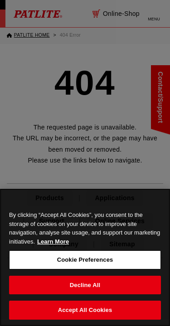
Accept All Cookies (85, 310)
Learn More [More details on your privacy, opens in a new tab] (53, 241)
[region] (85, 257)
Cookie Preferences (85, 259)
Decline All (85, 285)
